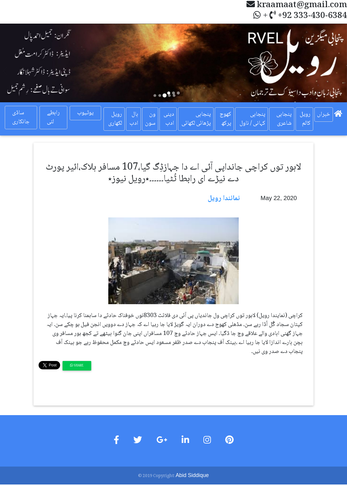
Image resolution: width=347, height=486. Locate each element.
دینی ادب (169, 119)
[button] (26, 63)
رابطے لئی (53, 117)
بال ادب (134, 119)
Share (76, 365)
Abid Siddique (192, 475)
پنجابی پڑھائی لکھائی (196, 119)
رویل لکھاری (115, 119)
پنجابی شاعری (284, 119)
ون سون (150, 119)
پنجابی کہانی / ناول (252, 119)
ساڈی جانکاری (21, 117)
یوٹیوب (85, 113)
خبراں (323, 114)
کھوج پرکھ (225, 119)
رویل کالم (305, 119)
